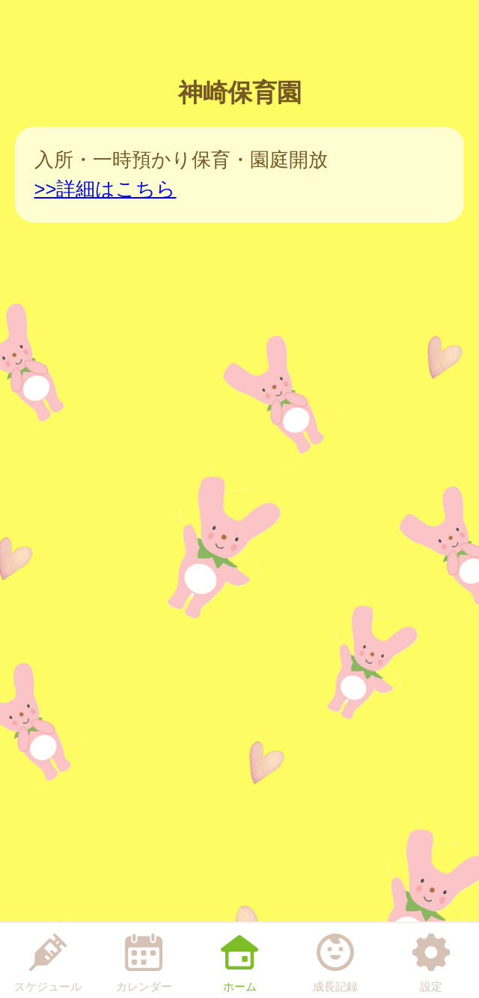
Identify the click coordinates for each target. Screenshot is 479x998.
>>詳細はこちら (105, 188)
